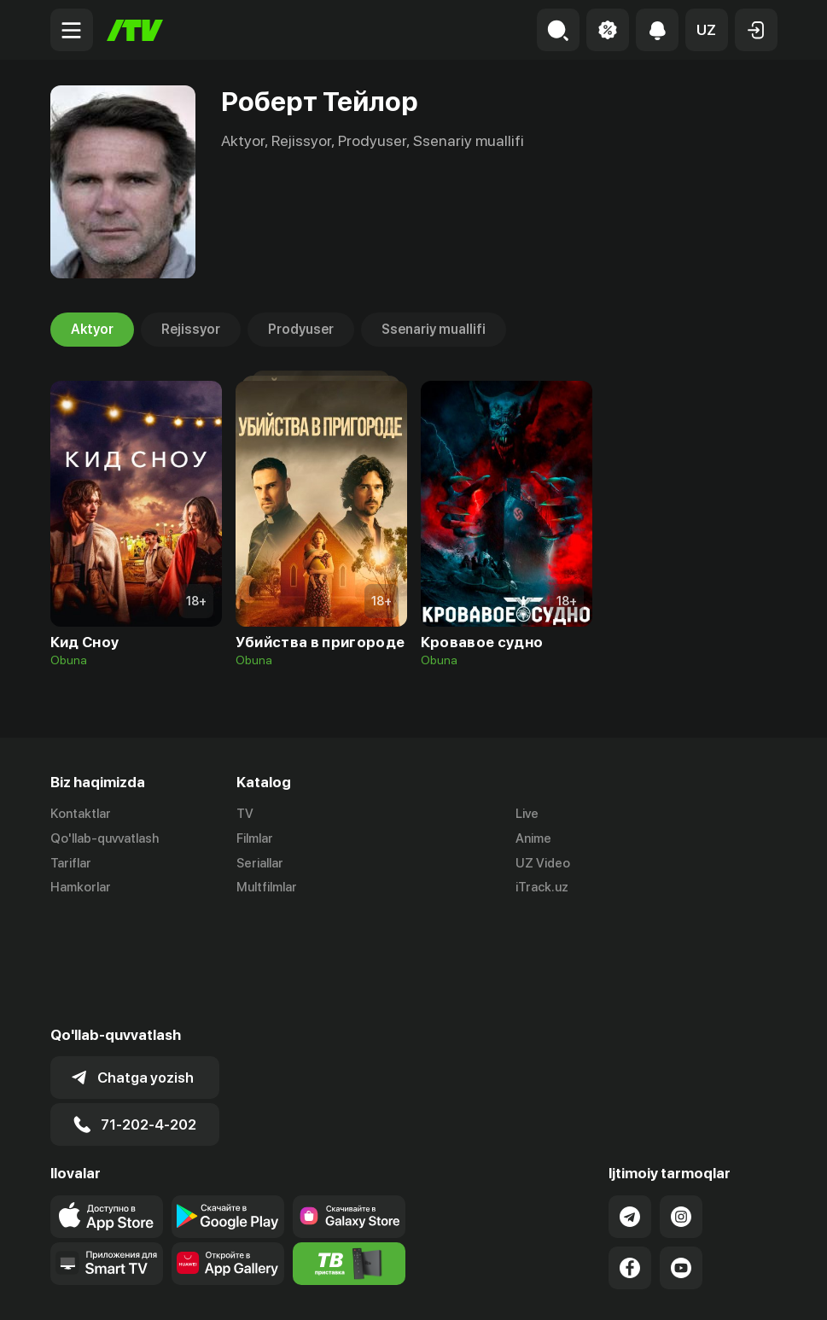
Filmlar (254, 838)
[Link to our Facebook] (630, 1158)
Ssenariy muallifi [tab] (433, 329)
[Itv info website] (349, 1154)
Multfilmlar (266, 888)
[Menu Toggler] (71, 30)
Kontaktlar (80, 813)
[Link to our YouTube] (681, 1158)
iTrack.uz (541, 888)
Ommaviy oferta (612, 1288)
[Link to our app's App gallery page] (228, 1154)
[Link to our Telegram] (630, 1107)
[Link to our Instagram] (681, 1107)
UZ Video (542, 863)
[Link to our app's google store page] (228, 1107)
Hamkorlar (80, 888)
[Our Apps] (106, 1154)
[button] (706, 30)
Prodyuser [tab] (301, 329)
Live (527, 813)
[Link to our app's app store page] (106, 1107)
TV (244, 813)
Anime (533, 838)
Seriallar (259, 863)
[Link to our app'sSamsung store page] (349, 1107)
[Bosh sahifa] (135, 30)
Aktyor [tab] (92, 329)
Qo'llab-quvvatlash (104, 838)
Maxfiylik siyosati (728, 1288)
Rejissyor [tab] (191, 329)
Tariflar (70, 863)
